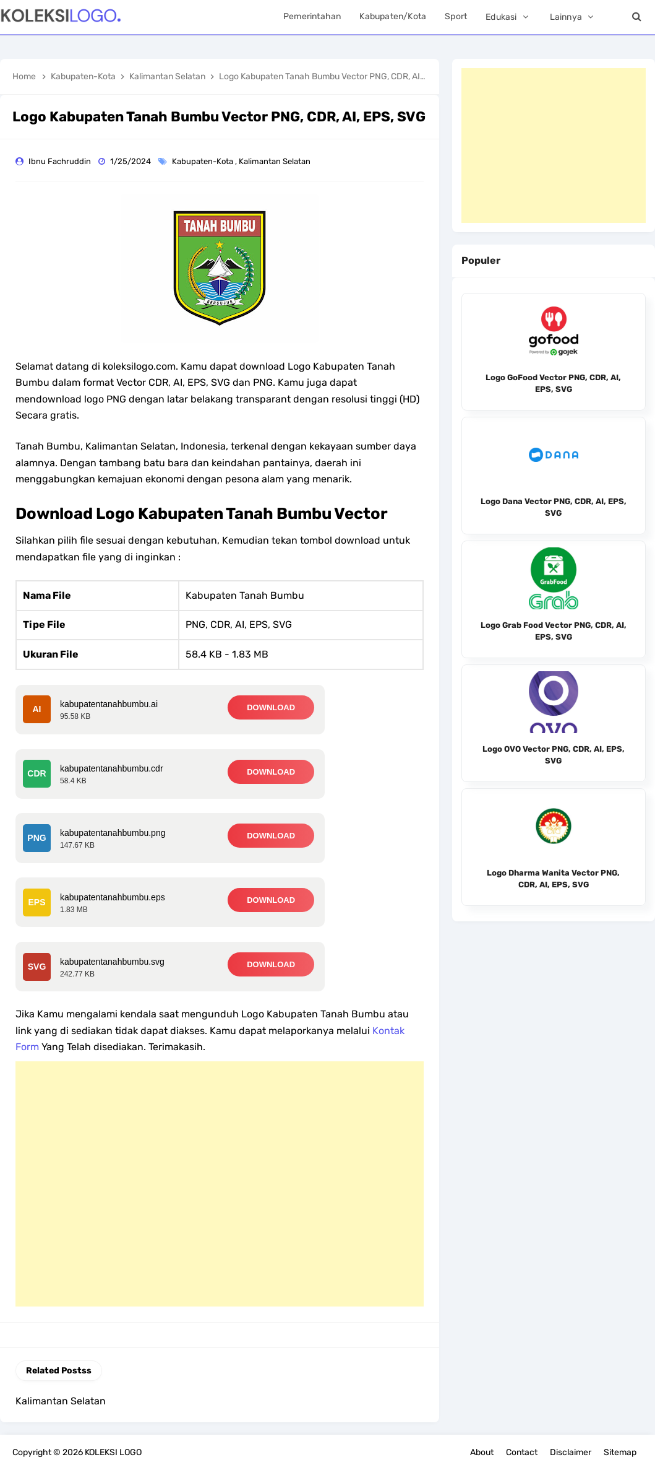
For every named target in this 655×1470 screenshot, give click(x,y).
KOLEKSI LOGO (113, 1452)
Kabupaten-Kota (203, 161)
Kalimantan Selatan (275, 161)
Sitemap (620, 1452)
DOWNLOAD (271, 707)
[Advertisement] (219, 1184)
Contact (521, 1452)
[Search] (636, 17)
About (482, 1452)
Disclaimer (570, 1452)
